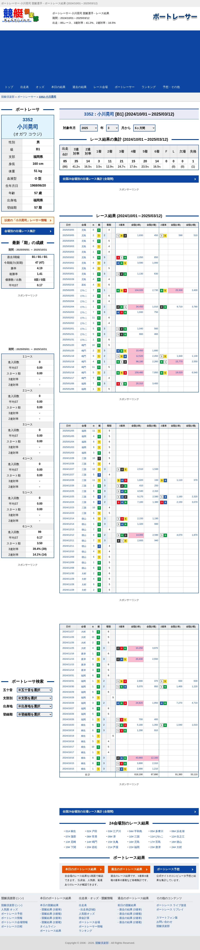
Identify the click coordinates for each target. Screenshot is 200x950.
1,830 (140, 235)
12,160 (154, 757)
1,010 (155, 306)
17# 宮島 (155, 841)
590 (181, 235)
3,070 (195, 502)
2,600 (140, 540)
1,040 (140, 328)
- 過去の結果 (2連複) (130, 922)
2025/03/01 (68, 268)
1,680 (155, 350)
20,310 (139, 383)
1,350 (155, 724)
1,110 (179, 480)
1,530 (155, 469)
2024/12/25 (68, 491)
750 (156, 312)
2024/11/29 (68, 578)
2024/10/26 (68, 713)
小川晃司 (27, 127)
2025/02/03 (68, 312)
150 (156, 480)
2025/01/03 (68, 447)
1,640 (180, 356)
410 (141, 485)
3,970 (155, 648)
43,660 (139, 757)
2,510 (140, 469)
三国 (84, 458)
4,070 (179, 535)
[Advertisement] (100, 55)
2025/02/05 (68, 290)
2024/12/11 (68, 540)
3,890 (140, 763)
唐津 (83, 653)
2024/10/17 (68, 746)
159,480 (139, 372)
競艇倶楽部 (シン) (11, 905)
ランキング (85, 930)
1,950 (155, 703)
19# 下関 (71, 847)
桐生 (83, 725)
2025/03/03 (68, 246)
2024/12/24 (68, 502)
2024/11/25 (68, 648)
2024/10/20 (68, 724)
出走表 (83, 905)
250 (156, 485)
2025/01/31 (68, 334)
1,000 (155, 262)
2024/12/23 (68, 507)
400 (156, 719)
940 (156, 540)
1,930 (140, 312)
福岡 (83, 383)
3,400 (195, 290)
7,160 (140, 502)
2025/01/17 (68, 378)
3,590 (140, 262)
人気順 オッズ (9, 909)
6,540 (195, 372)
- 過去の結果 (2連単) (130, 917)
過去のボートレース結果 (126, 869)
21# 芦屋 (113, 847)
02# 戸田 (92, 831)
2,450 (155, 356)
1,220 (195, 686)
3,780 (195, 306)
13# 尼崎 (71, 841)
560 (156, 328)
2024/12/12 (68, 535)
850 (156, 257)
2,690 (140, 681)
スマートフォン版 (167, 917)
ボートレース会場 (89, 922)
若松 (83, 285)
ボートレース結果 (50, 930)
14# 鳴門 (92, 841)
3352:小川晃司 (47, 96)
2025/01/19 (68, 356)
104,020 (139, 290)
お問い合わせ (164, 921)
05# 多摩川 (156, 831)
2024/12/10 (68, 551)
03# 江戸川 (114, 831)
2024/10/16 (68, 757)
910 (156, 730)
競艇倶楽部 (7, 96)
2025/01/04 (68, 441)
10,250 (139, 648)
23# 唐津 (155, 847)
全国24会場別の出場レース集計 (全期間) (88, 178)
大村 (84, 573)
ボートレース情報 (11, 917)
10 (93, 345)
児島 (83, 230)
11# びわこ (156, 836)
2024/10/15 (68, 763)
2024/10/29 (68, 692)
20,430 (139, 659)
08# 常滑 (92, 836)
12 (93, 469)
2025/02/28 (68, 279)
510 (196, 235)
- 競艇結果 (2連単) (51, 917)
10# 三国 (134, 836)
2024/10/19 (68, 730)
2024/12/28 (68, 458)
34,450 (139, 306)
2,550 (195, 361)
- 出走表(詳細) (87, 909)
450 (156, 235)
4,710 (195, 703)
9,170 (140, 496)
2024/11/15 (68, 659)
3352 (28, 119)
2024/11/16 (68, 653)
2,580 (155, 496)
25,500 (179, 290)
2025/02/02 (68, 317)
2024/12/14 (68, 518)
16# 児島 (134, 841)
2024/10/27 (68, 708)
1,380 (155, 502)
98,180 (139, 361)
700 (141, 719)
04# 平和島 (135, 831)
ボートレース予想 (168, 869)
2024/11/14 (68, 670)
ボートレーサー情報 (91, 926)
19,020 (179, 372)
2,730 (155, 290)
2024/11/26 (68, 637)
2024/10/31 (68, 675)
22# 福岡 (134, 847)
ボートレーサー (26, 96)
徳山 (84, 518)
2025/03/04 (68, 240)
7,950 (155, 372)
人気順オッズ (87, 913)
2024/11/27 (68, 631)
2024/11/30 (68, 573)
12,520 (139, 356)
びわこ (83, 290)
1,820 (140, 480)
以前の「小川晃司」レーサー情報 (25, 220)
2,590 (155, 535)
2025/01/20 (68, 345)
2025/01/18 (68, 367)
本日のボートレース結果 (80, 869)
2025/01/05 (68, 430)
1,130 (140, 273)
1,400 (179, 686)
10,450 (139, 350)
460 (156, 334)
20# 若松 (92, 847)
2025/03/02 (68, 257)
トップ (9, 86)
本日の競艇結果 (49, 905)
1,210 (155, 768)
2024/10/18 (68, 741)
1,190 (155, 518)
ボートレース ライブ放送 (171, 905)
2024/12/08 (68, 567)
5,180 (140, 724)
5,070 (140, 686)
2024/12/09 (68, 557)
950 (156, 686)
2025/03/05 (68, 229)
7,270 (179, 703)
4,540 (140, 491)
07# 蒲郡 (71, 836)
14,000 (139, 535)
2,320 (195, 496)
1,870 (195, 535)
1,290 (140, 730)
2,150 (179, 502)
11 (93, 317)
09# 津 (112, 836)
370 (196, 480)
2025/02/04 (68, 301)
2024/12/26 (68, 480)
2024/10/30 (68, 686)
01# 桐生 (71, 831)
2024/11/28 (68, 584)
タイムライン (48, 926)
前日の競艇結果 (127, 905)
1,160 (179, 496)
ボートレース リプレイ (170, 909)
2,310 (155, 491)
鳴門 (83, 345)
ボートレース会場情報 (14, 922)
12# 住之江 (177, 836)
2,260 (155, 361)
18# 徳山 (176, 841)
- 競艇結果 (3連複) (51, 913)
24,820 (139, 703)
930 (180, 681)
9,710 (180, 306)
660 (141, 334)
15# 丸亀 (113, 841)
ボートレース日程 (11, 926)
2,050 (140, 257)
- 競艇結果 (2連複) (51, 922)
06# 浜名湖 (177, 831)
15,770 (179, 361)
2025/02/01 (68, 328)
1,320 (140, 524)
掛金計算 (84, 917)
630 (156, 273)
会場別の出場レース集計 (19, 231)
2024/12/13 (68, 529)
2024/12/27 (68, 469)
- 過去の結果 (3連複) (130, 913)
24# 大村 (176, 847)
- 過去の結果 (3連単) (130, 909)
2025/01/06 (68, 383)
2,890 (140, 768)
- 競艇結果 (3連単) (51, 909)
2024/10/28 (68, 697)
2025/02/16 (68, 284)
